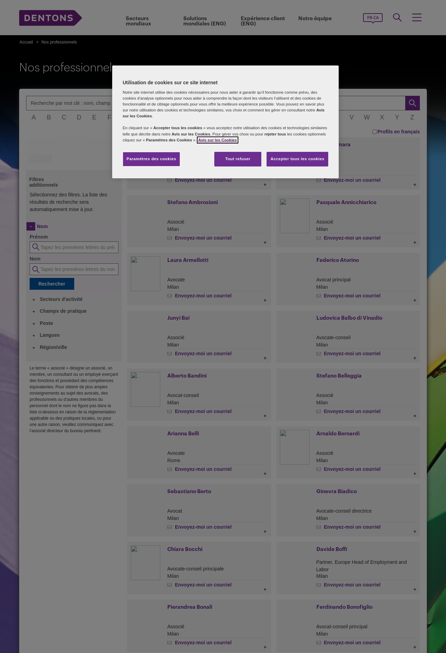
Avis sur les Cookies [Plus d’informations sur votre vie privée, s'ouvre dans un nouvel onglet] (217, 140)
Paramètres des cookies (151, 159)
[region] (225, 121)
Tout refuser (237, 159)
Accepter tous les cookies (297, 159)
